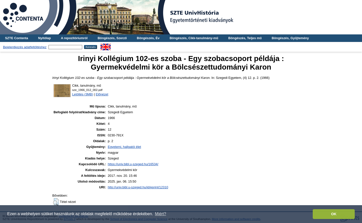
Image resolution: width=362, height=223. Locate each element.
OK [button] (334, 214)
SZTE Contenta (16, 38)
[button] (56, 202)
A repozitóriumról (74, 38)
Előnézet (102, 94)
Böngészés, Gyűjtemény (290, 38)
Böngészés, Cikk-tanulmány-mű (194, 38)
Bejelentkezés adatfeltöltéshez (25, 47)
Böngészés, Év (148, 38)
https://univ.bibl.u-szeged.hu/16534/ (133, 164)
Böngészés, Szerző (112, 38)
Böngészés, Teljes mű (245, 38)
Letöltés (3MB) (82, 94)
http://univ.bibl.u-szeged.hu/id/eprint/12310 (138, 187)
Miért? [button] (160, 214)
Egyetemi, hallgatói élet (124, 147)
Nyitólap (44, 38)
